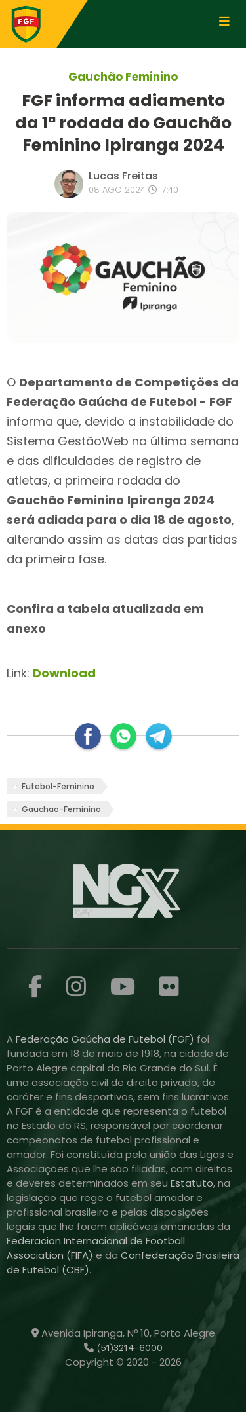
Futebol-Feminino (58, 786)
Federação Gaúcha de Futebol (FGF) (106, 1039)
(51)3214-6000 (128, 1348)
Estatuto (192, 1183)
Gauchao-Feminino (61, 809)
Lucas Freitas (123, 175)
